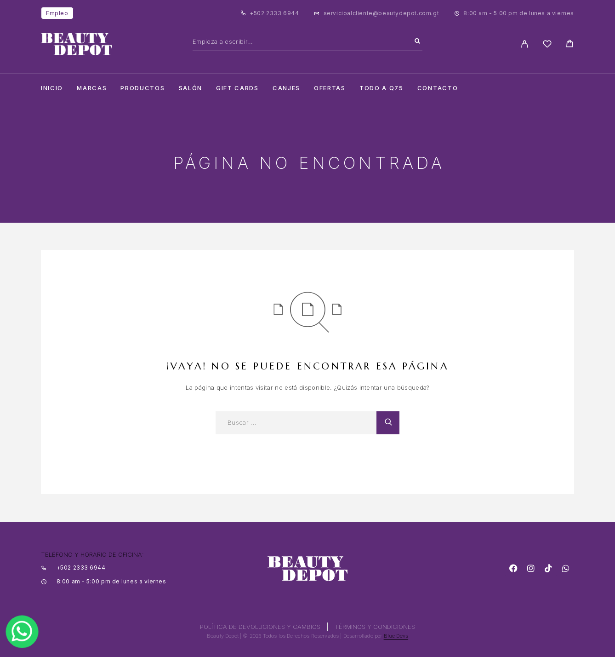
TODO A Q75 (381, 88)
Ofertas (330, 88)
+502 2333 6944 (274, 13)
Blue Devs (396, 636)
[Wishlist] (547, 45)
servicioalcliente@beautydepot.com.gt (381, 13)
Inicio (52, 88)
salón (190, 88)
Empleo (57, 13)
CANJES (286, 88)
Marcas (92, 88)
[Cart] (569, 45)
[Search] (417, 41)
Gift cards (237, 88)
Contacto (437, 88)
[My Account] (524, 44)
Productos (142, 88)
